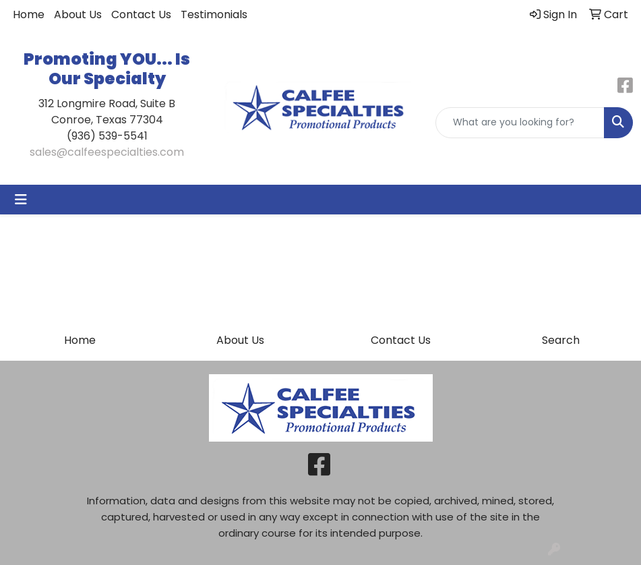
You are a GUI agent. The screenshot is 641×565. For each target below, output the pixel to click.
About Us (78, 14)
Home (28, 14)
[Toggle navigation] (21, 199)
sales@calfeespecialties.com (107, 152)
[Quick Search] (520, 122)
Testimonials (214, 14)
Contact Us (141, 14)
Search (561, 340)
